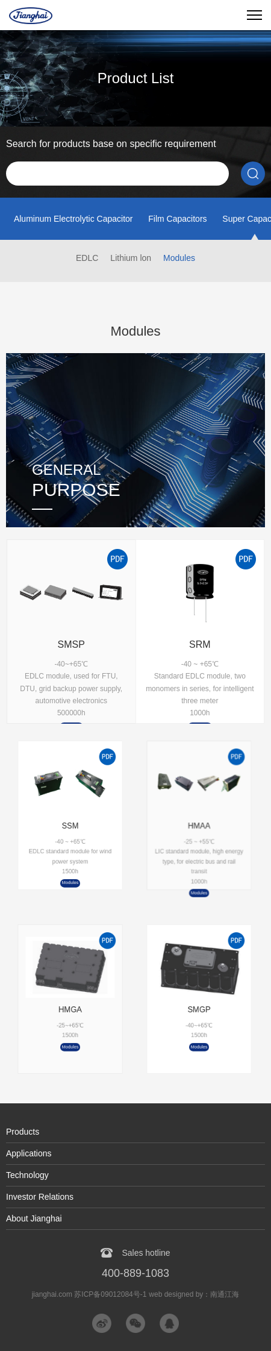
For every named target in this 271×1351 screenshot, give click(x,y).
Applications (29, 1153)
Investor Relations (39, 1197)
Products (22, 1131)
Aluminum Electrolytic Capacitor (73, 219)
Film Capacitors (177, 219)
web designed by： (194, 1294)
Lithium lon (130, 258)
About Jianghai (34, 1218)
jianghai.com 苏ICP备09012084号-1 (89, 1294)
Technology (27, 1175)
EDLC (87, 258)
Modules (179, 258)
